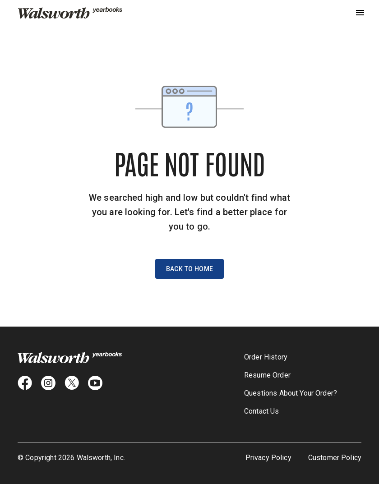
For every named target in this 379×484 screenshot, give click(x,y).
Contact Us (261, 411)
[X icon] (72, 383)
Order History (265, 357)
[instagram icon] (48, 383)
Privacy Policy (268, 457)
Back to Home (189, 268)
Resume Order (267, 375)
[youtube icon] (95, 383)
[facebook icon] (25, 383)
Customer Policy (334, 457)
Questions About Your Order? (290, 393)
